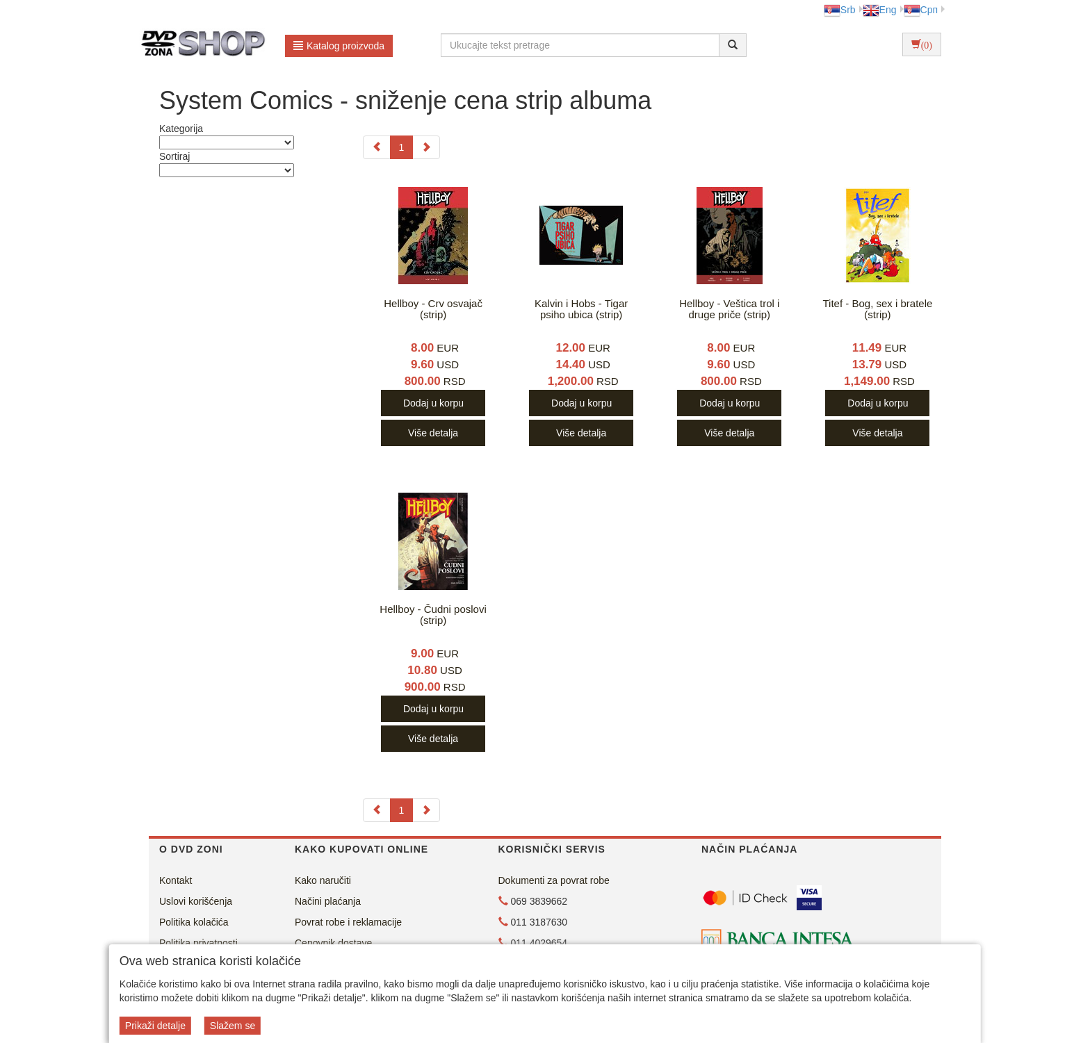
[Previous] (377, 147)
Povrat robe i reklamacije (348, 922)
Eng (880, 9)
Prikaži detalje (155, 1025)
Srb (840, 9)
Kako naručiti (323, 880)
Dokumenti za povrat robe (554, 880)
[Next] (426, 147)
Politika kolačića (194, 922)
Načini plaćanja (328, 901)
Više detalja (433, 432)
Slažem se (232, 1025)
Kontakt (175, 880)
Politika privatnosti (198, 942)
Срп (921, 9)
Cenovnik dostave (333, 942)
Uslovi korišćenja (195, 901)
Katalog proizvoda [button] (338, 45)
